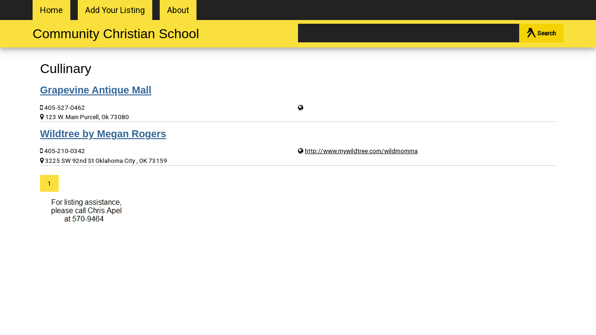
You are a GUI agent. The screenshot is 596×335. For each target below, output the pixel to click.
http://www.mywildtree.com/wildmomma (361, 150)
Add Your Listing (115, 10)
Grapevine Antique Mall (95, 90)
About (178, 10)
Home (51, 10)
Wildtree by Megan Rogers (103, 134)
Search (541, 33)
